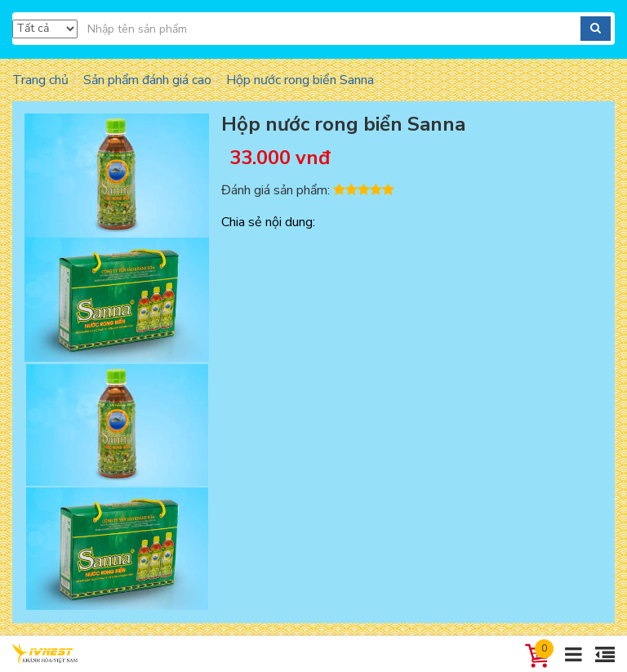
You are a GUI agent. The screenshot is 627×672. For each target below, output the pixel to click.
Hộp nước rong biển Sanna (300, 80)
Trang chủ (40, 80)
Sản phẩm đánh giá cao (147, 80)
